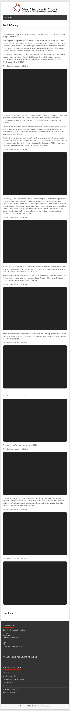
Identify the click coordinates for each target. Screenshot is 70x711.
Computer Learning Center (11, 689)
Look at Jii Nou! (8, 682)
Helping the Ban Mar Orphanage (13, 679)
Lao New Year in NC (9, 676)
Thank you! (6, 673)
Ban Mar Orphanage (9, 692)
